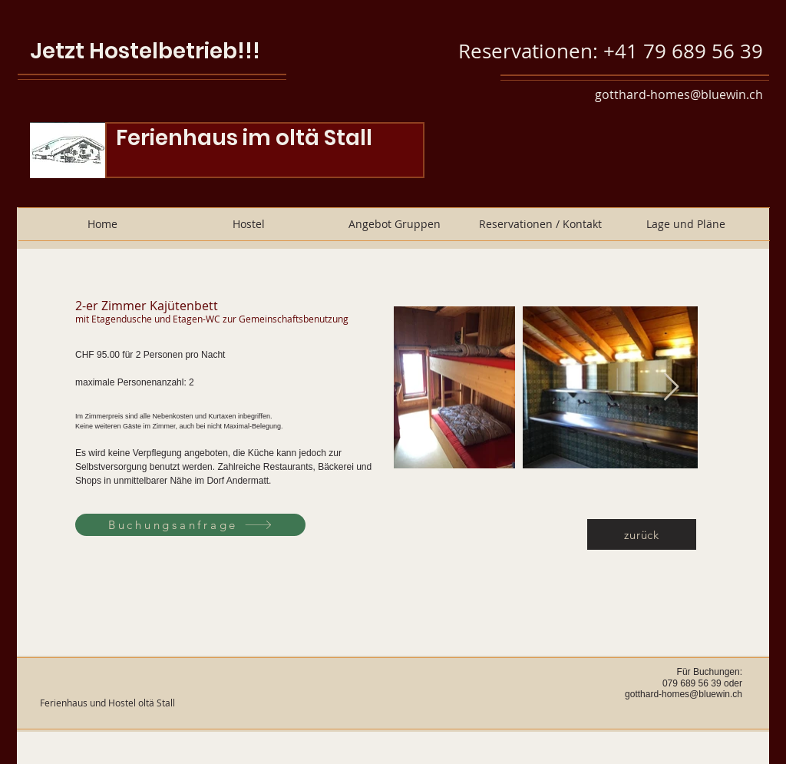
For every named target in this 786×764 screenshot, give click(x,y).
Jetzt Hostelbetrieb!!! (145, 51)
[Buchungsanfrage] (190, 525)
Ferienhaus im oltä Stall (244, 138)
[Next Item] (671, 387)
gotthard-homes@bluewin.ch (679, 94)
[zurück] (641, 534)
